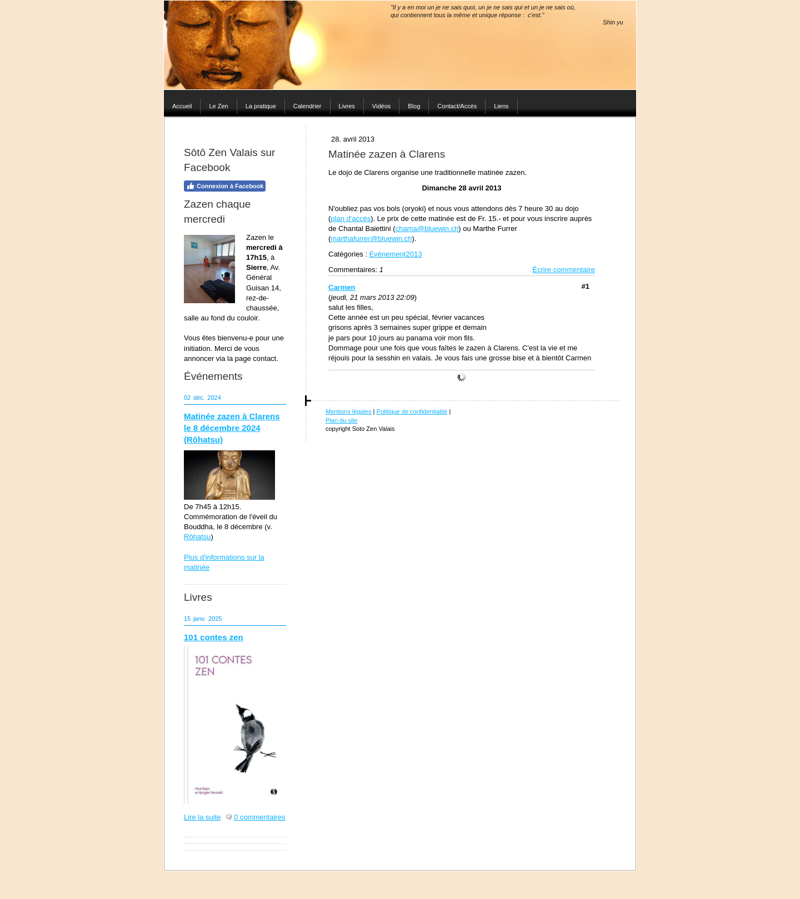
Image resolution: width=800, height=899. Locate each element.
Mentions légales (349, 411)
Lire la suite (202, 817)
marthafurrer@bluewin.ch (371, 238)
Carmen (341, 287)
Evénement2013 (395, 254)
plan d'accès (351, 218)
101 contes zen (213, 637)
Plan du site (341, 420)
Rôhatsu (197, 537)
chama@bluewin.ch (427, 228)
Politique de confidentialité (412, 411)
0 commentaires (259, 817)
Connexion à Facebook (224, 186)
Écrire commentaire (563, 269)
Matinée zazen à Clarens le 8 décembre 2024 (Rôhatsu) (232, 427)
